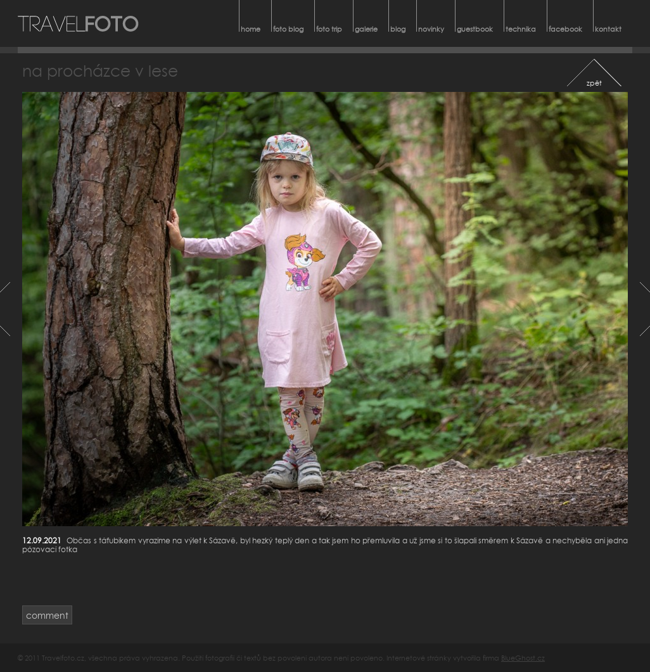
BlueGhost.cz (523, 658)
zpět (594, 83)
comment (47, 615)
